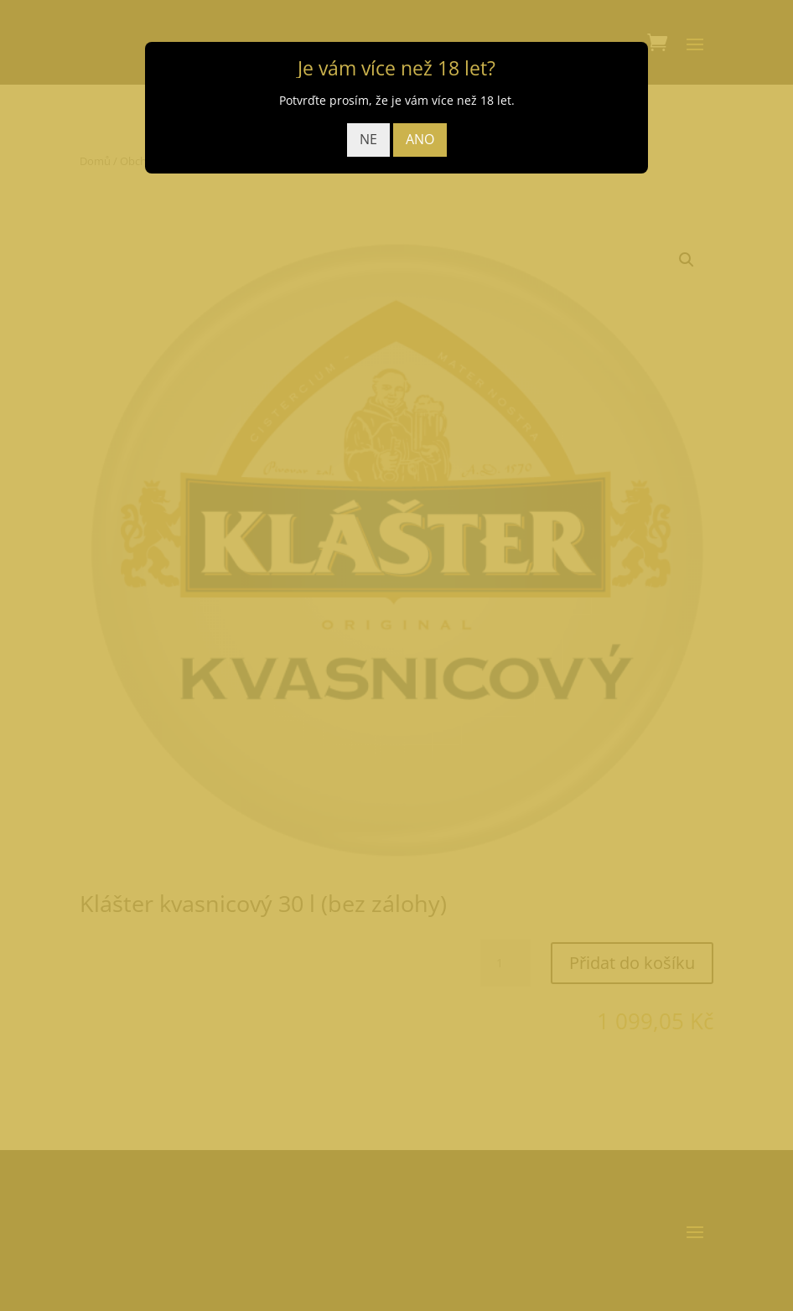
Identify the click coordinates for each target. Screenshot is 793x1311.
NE (368, 139)
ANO (420, 139)
